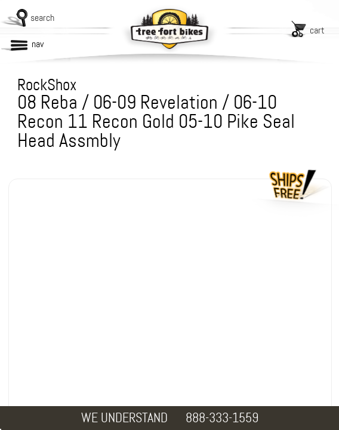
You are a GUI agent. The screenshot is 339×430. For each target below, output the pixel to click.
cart (317, 30)
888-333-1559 (222, 417)
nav (38, 44)
